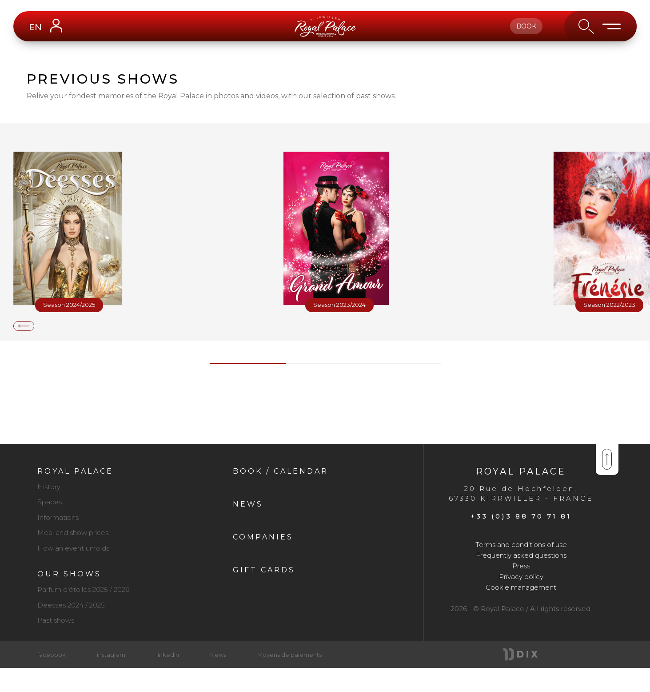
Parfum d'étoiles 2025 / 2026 (83, 589)
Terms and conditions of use (521, 544)
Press (521, 566)
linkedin (167, 654)
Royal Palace (75, 471)
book (526, 26)
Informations (58, 517)
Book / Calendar (280, 471)
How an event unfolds (73, 548)
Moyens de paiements (289, 654)
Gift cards (264, 570)
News (248, 504)
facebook (51, 654)
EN (35, 27)
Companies (263, 537)
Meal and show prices (72, 532)
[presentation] (23, 326)
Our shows (69, 574)
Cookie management (521, 587)
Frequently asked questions (521, 555)
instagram (111, 654)
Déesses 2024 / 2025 (71, 605)
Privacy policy (521, 576)
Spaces (49, 502)
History (48, 487)
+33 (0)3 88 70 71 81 (521, 516)
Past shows (55, 620)
